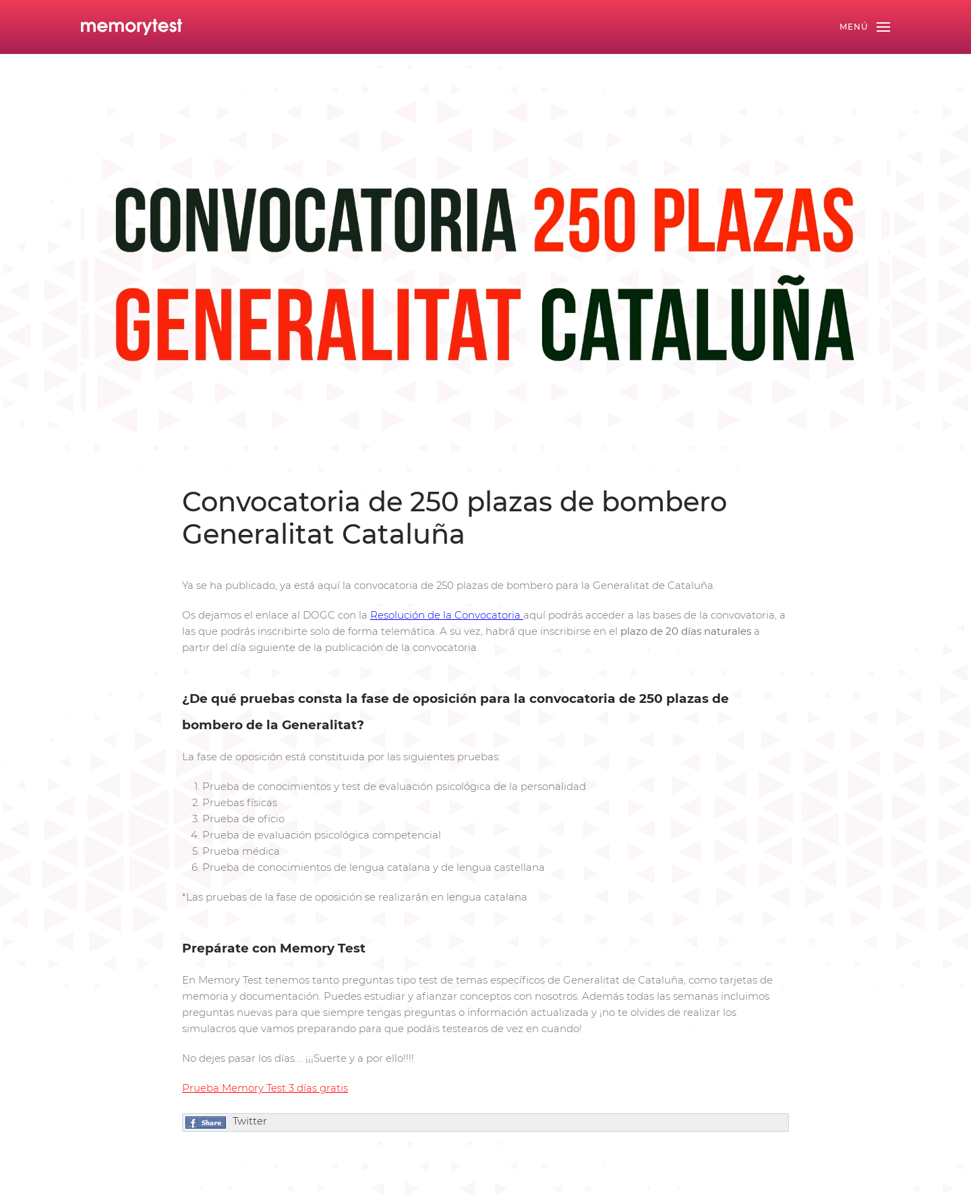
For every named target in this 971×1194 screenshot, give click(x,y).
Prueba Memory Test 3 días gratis (265, 1087)
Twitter (250, 1120)
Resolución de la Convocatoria (445, 614)
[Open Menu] (865, 27)
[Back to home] (131, 27)
